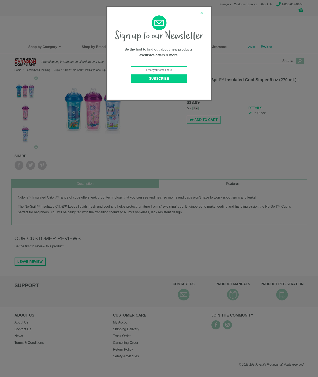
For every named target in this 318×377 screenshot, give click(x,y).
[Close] (201, 12)
